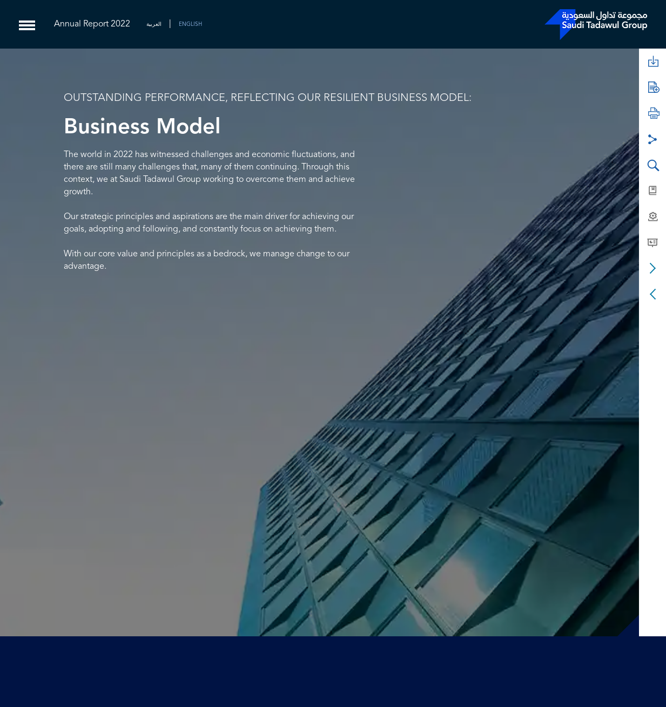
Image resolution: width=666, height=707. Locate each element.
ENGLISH (190, 24)
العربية (154, 24)
